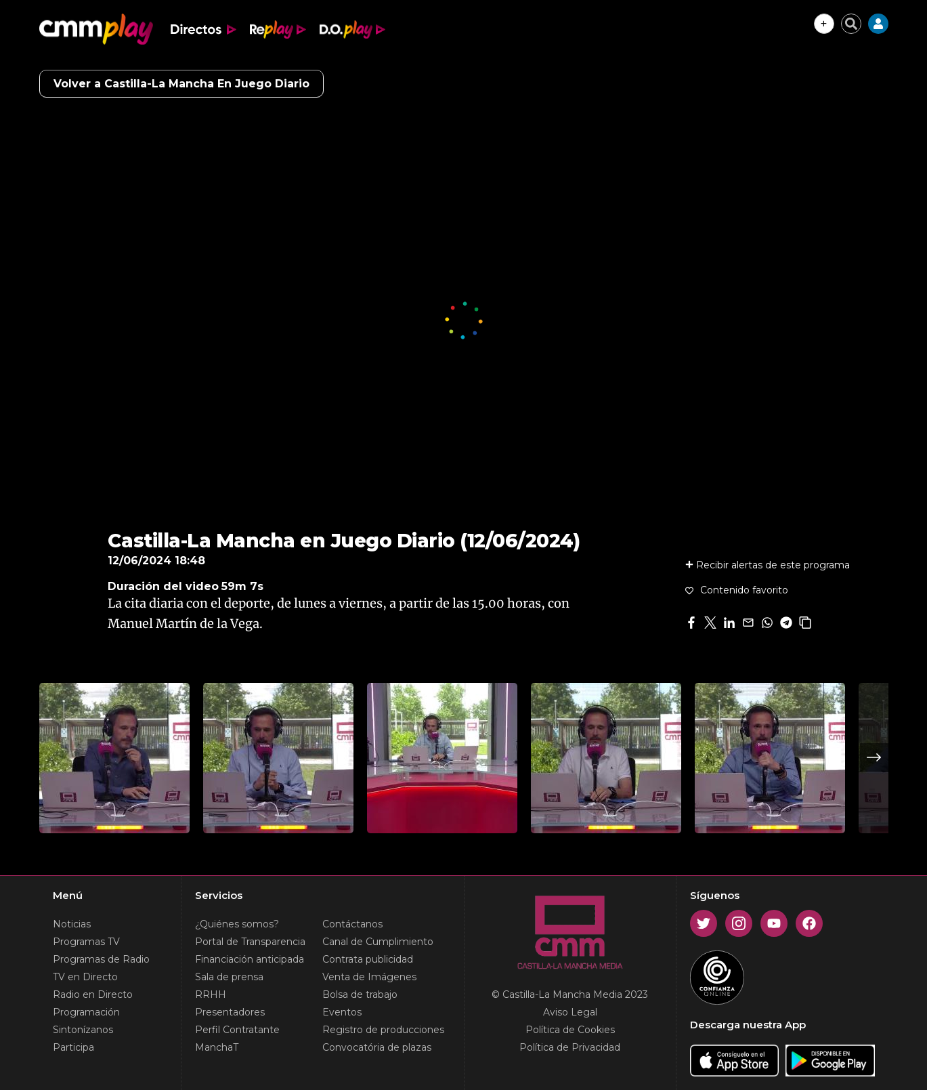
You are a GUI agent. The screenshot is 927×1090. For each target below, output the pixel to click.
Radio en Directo (93, 994)
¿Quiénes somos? (237, 924)
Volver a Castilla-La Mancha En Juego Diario (181, 83)
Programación (86, 1012)
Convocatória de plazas (376, 1047)
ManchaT (216, 1047)
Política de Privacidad (569, 1047)
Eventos (342, 1012)
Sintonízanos (83, 1030)
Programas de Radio (101, 959)
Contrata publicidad (367, 959)
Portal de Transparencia (250, 942)
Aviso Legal (570, 1012)
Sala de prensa (229, 977)
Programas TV (86, 942)
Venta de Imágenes (369, 977)
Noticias (72, 924)
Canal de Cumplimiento (377, 942)
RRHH (210, 994)
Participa (73, 1047)
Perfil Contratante (237, 1030)
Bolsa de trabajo (359, 994)
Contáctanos (352, 924)
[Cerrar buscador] (851, 24)
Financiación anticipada (249, 959)
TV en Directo (85, 977)
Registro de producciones (383, 1030)
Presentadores (230, 1012)
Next (874, 757)
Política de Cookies (570, 1030)
